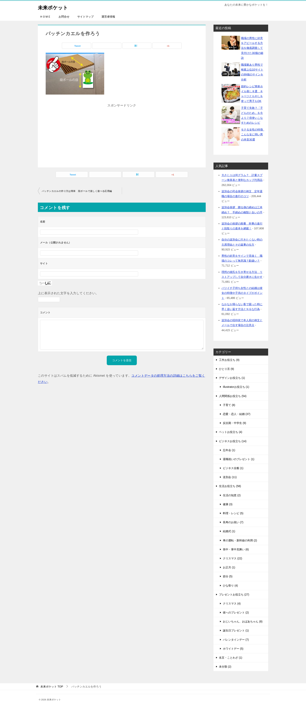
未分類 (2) (225, 666)
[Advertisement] (122, 133)
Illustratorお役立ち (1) (236, 386)
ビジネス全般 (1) (233, 468)
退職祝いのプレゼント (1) (238, 459)
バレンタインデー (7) (236, 639)
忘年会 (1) (229, 450)
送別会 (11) (230, 477)
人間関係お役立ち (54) (232, 396)
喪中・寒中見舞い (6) (236, 549)
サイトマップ (85, 16)
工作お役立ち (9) (229, 359)
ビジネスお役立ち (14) (232, 441)
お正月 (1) (229, 567)
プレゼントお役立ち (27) (234, 594)
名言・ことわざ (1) (230, 657)
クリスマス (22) (232, 558)
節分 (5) (227, 576)
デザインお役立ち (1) (232, 377)
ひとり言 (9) (226, 368)
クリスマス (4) (232, 603)
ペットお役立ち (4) (230, 432)
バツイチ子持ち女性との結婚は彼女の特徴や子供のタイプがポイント (241, 292)
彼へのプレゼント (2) (236, 612)
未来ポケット (56, 6)
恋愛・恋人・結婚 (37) (236, 414)
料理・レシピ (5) (233, 513)
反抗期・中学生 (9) (234, 423)
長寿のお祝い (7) (233, 522)
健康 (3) (227, 504)
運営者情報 (108, 16)
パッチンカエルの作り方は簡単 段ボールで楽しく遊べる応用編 (77, 191)
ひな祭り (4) (230, 585)
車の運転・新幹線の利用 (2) (240, 540)
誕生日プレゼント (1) (236, 630)
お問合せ (64, 16)
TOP (51, 686)
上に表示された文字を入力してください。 (68, 293)
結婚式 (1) (229, 531)
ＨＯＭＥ (45, 16)
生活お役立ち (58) (230, 486)
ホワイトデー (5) (233, 648)
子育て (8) (229, 405)
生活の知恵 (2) (232, 495)
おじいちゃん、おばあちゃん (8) (242, 621)
